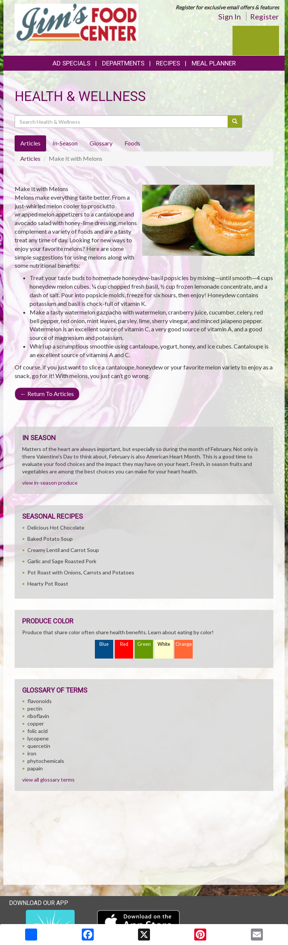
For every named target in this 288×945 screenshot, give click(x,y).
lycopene (38, 738)
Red (124, 644)
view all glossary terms (48, 779)
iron (31, 753)
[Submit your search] (235, 121)
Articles (30, 158)
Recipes (168, 63)
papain (35, 768)
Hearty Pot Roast (47, 583)
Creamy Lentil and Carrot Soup (63, 550)
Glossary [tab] (101, 143)
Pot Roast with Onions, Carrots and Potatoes (80, 572)
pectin (34, 708)
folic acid (37, 731)
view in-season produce (50, 482)
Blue (104, 644)
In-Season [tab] (65, 143)
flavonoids (39, 701)
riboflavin (38, 716)
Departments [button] (123, 63)
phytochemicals (45, 761)
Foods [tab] (132, 143)
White (164, 644)
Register (264, 16)
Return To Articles (47, 393)
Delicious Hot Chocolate (55, 527)
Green (144, 644)
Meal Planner (214, 63)
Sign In (229, 16)
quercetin (38, 746)
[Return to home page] (76, 21)
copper (35, 723)
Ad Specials (71, 63)
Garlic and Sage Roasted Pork (61, 561)
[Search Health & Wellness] (122, 121)
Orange (184, 644)
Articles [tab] (30, 143)
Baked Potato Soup (50, 539)
